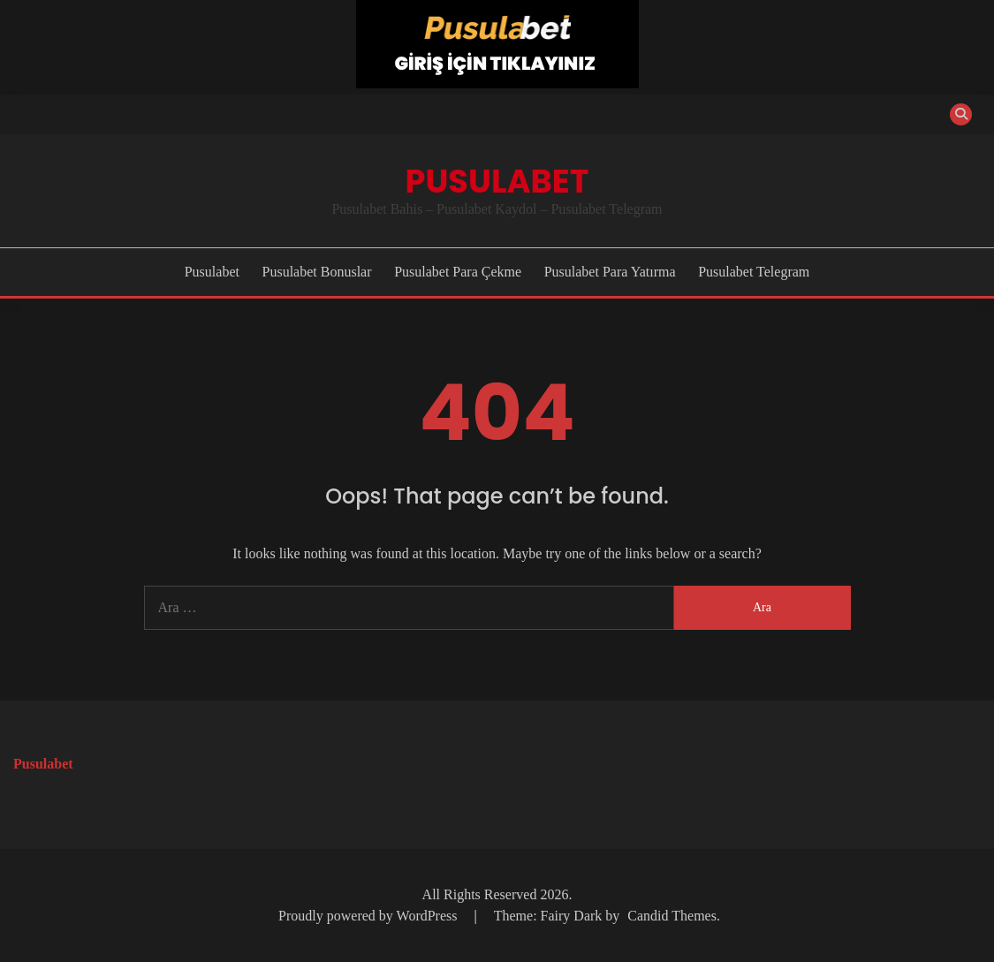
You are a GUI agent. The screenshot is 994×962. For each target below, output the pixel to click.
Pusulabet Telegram (753, 271)
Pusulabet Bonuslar (317, 271)
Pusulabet (496, 181)
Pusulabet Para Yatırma (610, 271)
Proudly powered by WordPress (369, 915)
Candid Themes (672, 915)
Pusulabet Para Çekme (457, 271)
